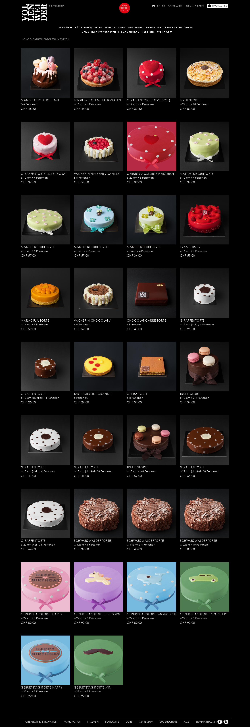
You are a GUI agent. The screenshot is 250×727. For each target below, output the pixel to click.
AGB (186, 721)
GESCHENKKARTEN (169, 27)
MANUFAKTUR (72, 721)
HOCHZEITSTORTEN (103, 32)
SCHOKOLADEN (115, 27)
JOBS (129, 721)
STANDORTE (112, 721)
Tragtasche (217, 5)
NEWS (85, 32)
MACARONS (136, 27)
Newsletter (56, 5)
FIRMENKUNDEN (128, 32)
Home (25, 39)
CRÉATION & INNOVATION (41, 721)
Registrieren (195, 5)
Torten (64, 39)
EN (159, 5)
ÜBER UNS (148, 32)
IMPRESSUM (146, 721)
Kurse (189, 27)
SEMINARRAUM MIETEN (210, 721)
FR (163, 5)
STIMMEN (93, 721)
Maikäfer (66, 27)
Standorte (164, 32)
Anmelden (175, 5)
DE (153, 5)
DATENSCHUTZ (168, 721)
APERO (150, 27)
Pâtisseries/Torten (89, 27)
